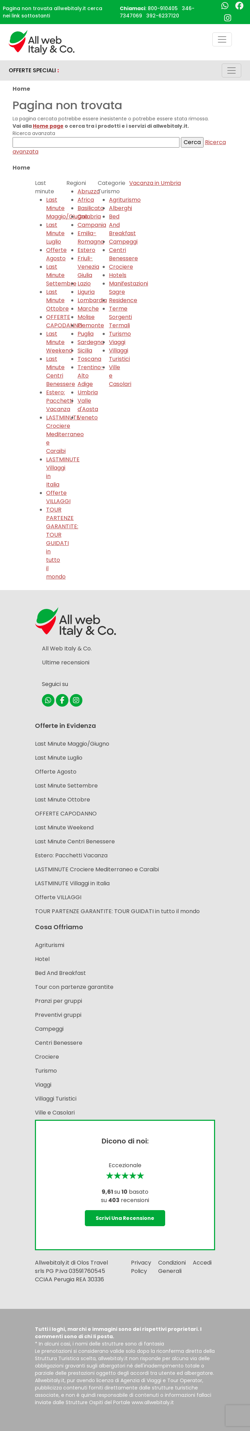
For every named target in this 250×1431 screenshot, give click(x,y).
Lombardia (92, 300)
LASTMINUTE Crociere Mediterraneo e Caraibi (97, 869)
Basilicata (91, 208)
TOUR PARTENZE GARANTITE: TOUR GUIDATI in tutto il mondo (117, 911)
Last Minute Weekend (59, 342)
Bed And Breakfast (60, 973)
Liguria (86, 292)
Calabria (89, 217)
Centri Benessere (123, 254)
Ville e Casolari (55, 1113)
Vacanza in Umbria (155, 183)
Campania (92, 225)
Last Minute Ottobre (57, 300)
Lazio (84, 284)
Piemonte (91, 325)
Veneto (88, 417)
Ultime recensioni (65, 662)
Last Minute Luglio (55, 233)
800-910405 (163, 8)
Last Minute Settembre (61, 275)
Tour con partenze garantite (74, 987)
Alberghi (120, 208)
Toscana (89, 359)
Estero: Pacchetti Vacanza (59, 400)
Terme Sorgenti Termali (120, 317)
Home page (48, 125)
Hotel (42, 959)
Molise (86, 317)
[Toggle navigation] (222, 39)
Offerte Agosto (56, 254)
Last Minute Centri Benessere (60, 371)
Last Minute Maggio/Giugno (72, 744)
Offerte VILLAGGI (58, 497)
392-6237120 (162, 15)
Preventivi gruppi (58, 1015)
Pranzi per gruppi (58, 1001)
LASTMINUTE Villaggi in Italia (72, 883)
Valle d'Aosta (88, 405)
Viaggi (117, 342)
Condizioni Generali (172, 1267)
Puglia (86, 334)
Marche (88, 309)
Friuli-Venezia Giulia (88, 266)
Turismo (120, 334)
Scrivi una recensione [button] (125, 1218)
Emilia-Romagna (91, 237)
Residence (123, 300)
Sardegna (91, 342)
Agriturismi (49, 945)
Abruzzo (89, 191)
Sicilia (85, 350)
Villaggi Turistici (119, 354)
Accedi (202, 1263)
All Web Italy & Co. (67, 648)
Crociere (121, 267)
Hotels (117, 275)
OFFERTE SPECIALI (34, 70)
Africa (86, 200)
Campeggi (123, 242)
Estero (86, 250)
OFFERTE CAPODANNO (66, 814)
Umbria (88, 392)
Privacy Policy (141, 1267)
